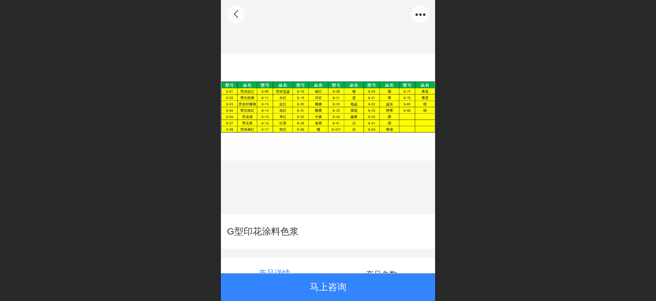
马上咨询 (328, 287)
